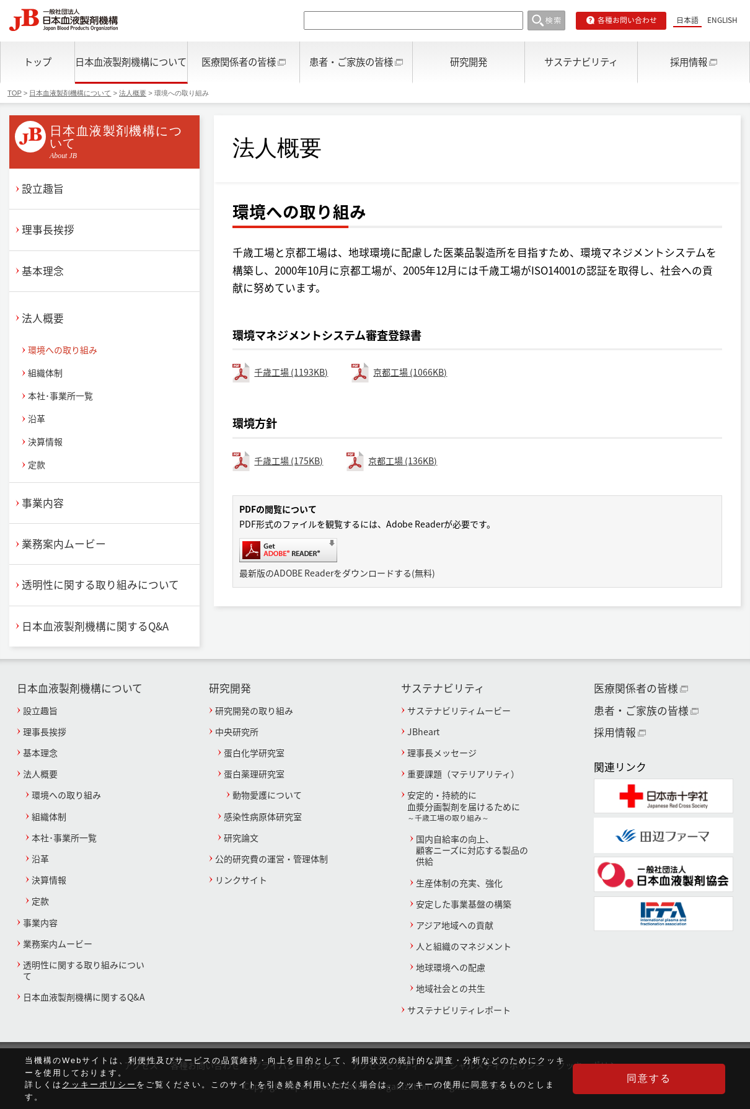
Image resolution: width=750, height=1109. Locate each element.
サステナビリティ (581, 62)
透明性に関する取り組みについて (100, 584)
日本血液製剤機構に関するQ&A (95, 626)
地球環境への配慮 (450, 967)
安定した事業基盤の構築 (463, 904)
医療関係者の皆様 (238, 62)
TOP (14, 93)
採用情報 (688, 62)
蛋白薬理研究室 (254, 773)
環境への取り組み (62, 349)
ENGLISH (722, 19)
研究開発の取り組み (254, 710)
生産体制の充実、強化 (459, 883)
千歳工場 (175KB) (288, 460)
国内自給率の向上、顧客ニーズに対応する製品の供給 (472, 850)
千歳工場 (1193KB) (291, 372)
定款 (36, 464)
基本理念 (43, 270)
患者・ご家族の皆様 (351, 62)
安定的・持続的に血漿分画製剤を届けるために (471, 806)
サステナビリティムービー (459, 710)
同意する (663, 1084)
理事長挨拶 (48, 229)
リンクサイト (241, 879)
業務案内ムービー (64, 543)
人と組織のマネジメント (463, 946)
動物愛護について (267, 795)
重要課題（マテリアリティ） (463, 773)
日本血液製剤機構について (131, 62)
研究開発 (468, 62)
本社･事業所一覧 (60, 395)
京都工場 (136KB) (402, 460)
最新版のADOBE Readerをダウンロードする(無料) (337, 573)
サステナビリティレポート (459, 1010)
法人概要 (132, 93)
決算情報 (45, 441)
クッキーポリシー (99, 1097)
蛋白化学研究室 (254, 752)
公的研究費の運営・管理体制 (271, 858)
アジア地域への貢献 (454, 925)
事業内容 (43, 502)
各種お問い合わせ (627, 19)
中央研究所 (236, 731)
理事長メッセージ (442, 752)
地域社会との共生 (450, 988)
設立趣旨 (43, 188)
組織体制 (45, 372)
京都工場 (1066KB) (410, 372)
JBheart (423, 731)
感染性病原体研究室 (263, 816)
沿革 (36, 418)
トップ (37, 62)
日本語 (687, 19)
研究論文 (241, 837)
